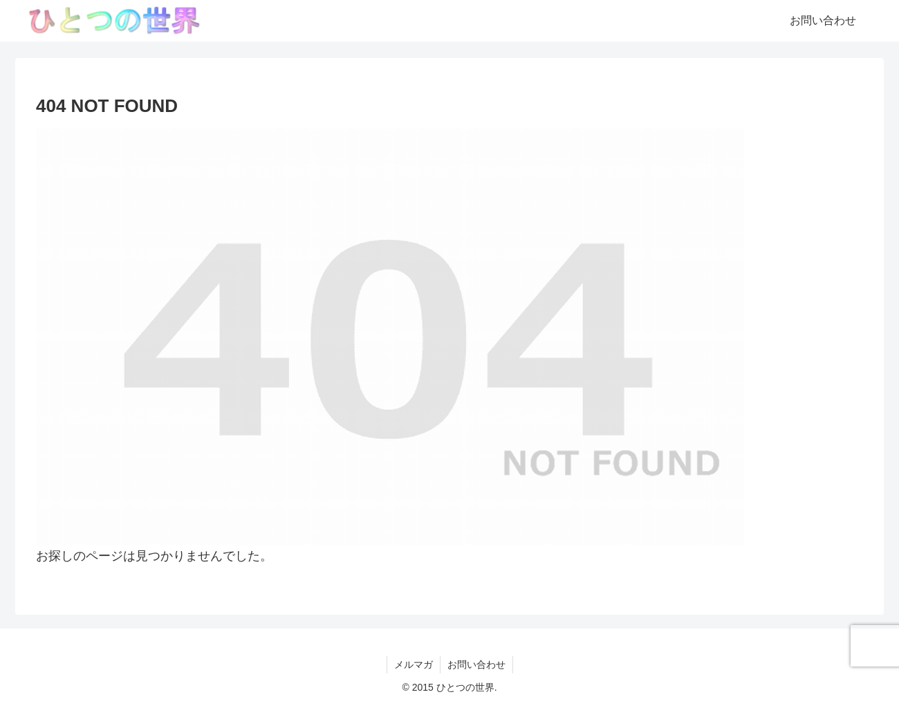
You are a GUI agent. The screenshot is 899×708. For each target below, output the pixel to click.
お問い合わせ (476, 664)
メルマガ (413, 664)
